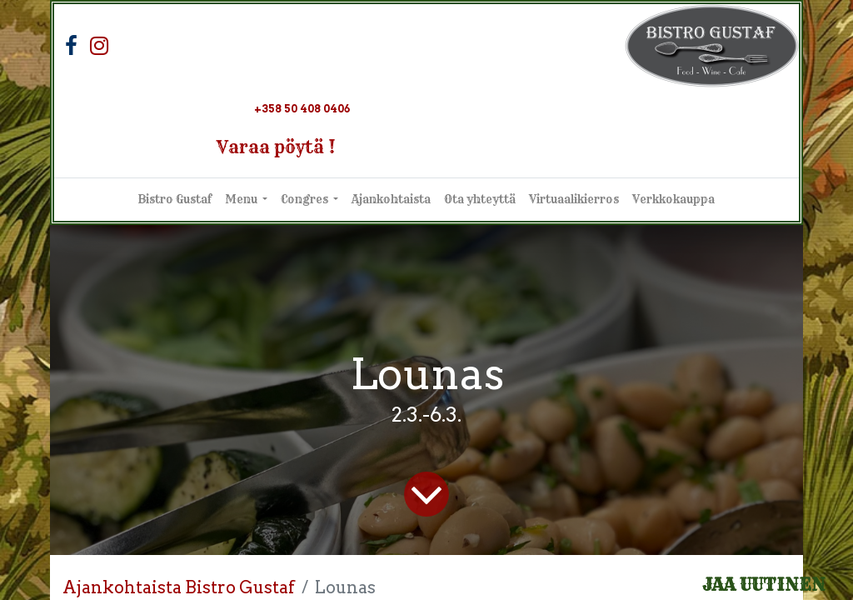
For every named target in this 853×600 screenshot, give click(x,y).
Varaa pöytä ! (276, 147)
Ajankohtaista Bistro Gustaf (178, 588)
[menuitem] (175, 200)
